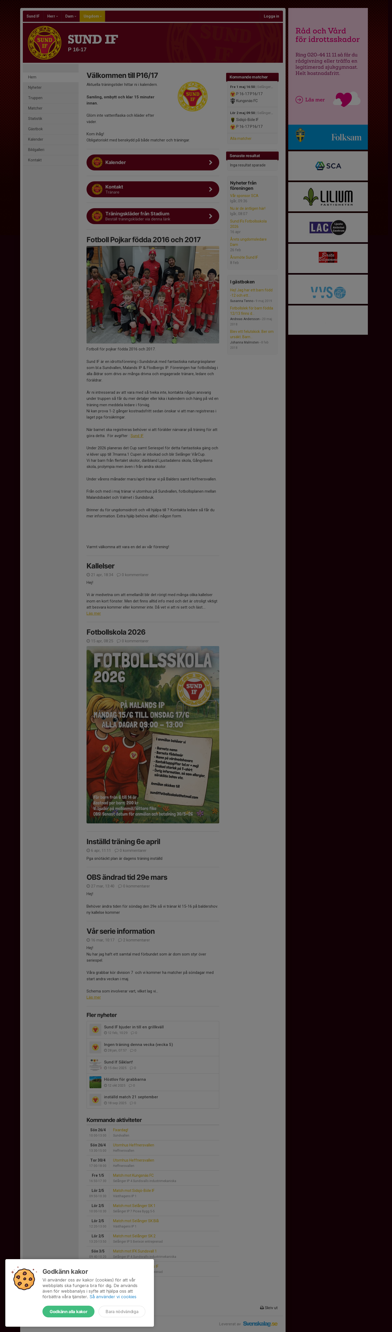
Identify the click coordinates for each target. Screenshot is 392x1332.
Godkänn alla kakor (68, 1311)
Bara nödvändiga (122, 1311)
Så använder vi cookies (112, 1296)
